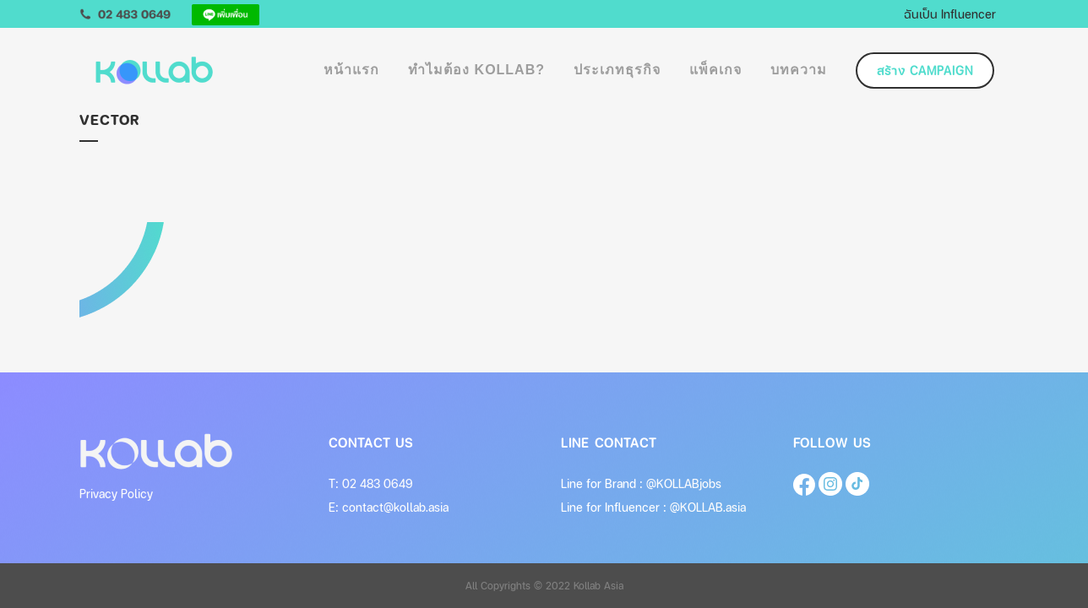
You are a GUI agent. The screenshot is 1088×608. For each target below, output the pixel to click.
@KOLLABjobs (683, 483)
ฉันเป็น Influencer (950, 13)
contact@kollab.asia (395, 507)
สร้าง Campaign (925, 70)
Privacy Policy (116, 494)
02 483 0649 (377, 483)
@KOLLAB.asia (708, 507)
